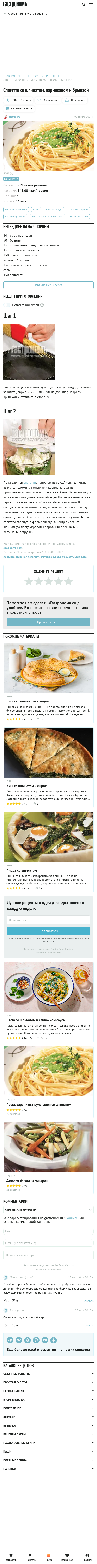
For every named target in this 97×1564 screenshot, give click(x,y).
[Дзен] (53, 1340)
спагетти (30, 483)
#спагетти (33, 557)
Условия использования (48, 952)
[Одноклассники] (27, 1340)
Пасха (49, 1557)
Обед (36, 209)
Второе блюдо (54, 209)
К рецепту (11, 178)
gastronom (14, 116)
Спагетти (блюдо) (15, 216)
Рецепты (31, 1557)
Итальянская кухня (16, 209)
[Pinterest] (36, 1340)
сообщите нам (12, 548)
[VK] (19, 1340)
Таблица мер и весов (48, 285)
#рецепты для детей (74, 557)
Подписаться (48, 931)
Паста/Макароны (78, 209)
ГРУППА (10, 1100)
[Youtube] (45, 1340)
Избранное (67, 1557)
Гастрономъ (11, 1557)
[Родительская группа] (25, 13)
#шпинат (21, 557)
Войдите (71, 1218)
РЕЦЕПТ (10, 697)
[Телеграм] (10, 1340)
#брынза (9, 557)
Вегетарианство (78, 216)
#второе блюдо (50, 557)
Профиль (87, 1557)
